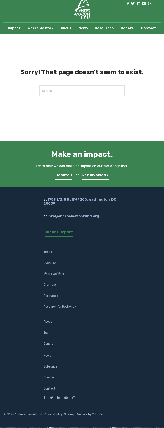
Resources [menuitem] (51, 296)
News (83, 28)
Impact (14, 28)
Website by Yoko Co (90, 414)
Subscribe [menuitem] (50, 366)
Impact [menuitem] (49, 252)
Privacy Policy (53, 414)
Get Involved (95, 175)
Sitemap (69, 414)
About (66, 28)
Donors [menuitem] (48, 344)
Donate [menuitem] (49, 377)
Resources (104, 28)
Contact (148, 28)
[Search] (82, 90)
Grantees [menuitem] (50, 285)
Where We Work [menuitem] (54, 274)
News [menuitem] (47, 355)
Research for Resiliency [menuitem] (60, 307)
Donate (127, 28)
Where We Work (41, 28)
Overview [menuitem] (50, 263)
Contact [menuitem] (49, 388)
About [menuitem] (48, 322)
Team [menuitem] (47, 333)
